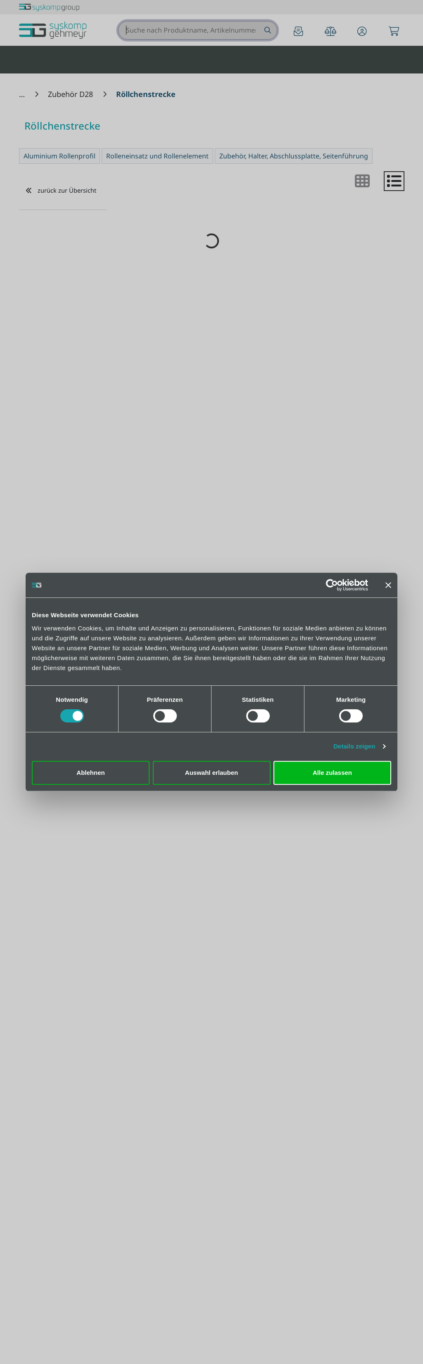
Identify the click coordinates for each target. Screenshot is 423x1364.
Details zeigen (354, 746)
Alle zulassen (332, 772)
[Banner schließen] (388, 585)
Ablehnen (90, 772)
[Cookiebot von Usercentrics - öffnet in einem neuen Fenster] (332, 585)
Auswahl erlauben (211, 772)
